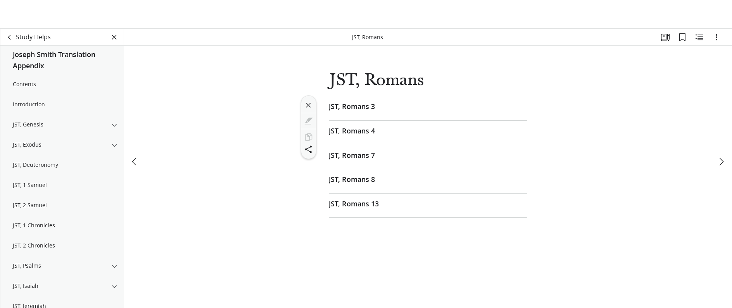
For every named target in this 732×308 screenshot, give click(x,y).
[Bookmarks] (682, 37)
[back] (9, 37)
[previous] (135, 162)
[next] (721, 162)
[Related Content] (699, 37)
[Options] (716, 37)
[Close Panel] (114, 37)
